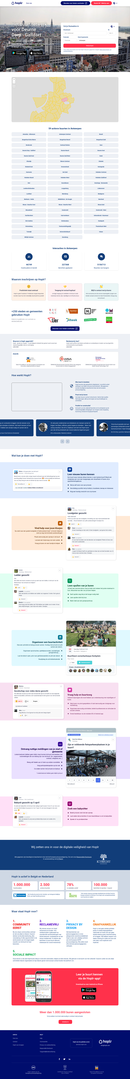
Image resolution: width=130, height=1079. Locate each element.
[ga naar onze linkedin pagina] (70, 1059)
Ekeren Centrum (65, 161)
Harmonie (29, 172)
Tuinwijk (29, 231)
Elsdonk (101, 161)
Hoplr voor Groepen (18, 1045)
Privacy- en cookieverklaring (47, 1045)
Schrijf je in (65, 1022)
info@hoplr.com (105, 1045)
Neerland (101, 199)
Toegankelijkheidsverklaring (47, 1051)
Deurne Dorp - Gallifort (28, 150)
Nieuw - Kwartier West (65, 204)
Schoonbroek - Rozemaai (101, 215)
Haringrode (101, 166)
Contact (15, 1041)
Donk (101, 156)
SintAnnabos (65, 221)
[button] (14, 79)
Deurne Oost (101, 150)
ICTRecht (60, 859)
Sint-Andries (29, 221)
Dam (101, 145)
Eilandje (29, 161)
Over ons (29, 3)
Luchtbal (29, 194)
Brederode (29, 145)
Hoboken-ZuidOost (101, 177)
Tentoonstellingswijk (65, 226)
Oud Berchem (29, 215)
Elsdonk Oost (29, 166)
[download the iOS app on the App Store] (36, 53)
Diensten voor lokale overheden (75, 3)
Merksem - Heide (29, 199)
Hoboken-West (65, 177)
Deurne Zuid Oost (29, 156)
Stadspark (101, 221)
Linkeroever (101, 188)
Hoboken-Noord (28, 177)
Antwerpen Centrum (65, 134)
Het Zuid (65, 172)
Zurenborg (65, 237)
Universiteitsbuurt (65, 231)
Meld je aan (101, 3)
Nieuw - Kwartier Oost (29, 204)
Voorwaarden (43, 1041)
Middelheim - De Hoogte (65, 199)
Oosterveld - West (101, 210)
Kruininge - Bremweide (101, 183)
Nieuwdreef (29, 210)
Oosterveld (65, 210)
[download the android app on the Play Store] (19, 53)
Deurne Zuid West (65, 156)
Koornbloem (65, 183)
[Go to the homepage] (17, 3)
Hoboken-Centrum (101, 172)
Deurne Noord (65, 150)
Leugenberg (64, 188)
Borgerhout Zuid (101, 139)
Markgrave (101, 194)
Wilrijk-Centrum (28, 237)
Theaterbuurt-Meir (101, 226)
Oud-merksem (65, 215)
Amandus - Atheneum (29, 134)
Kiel (29, 183)
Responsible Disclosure (84, 857)
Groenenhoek (65, 166)
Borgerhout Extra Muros (29, 139)
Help (41, 1038)
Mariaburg (65, 194)
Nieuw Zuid (101, 204)
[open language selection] (115, 3)
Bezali (101, 134)
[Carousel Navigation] (65, 441)
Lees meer (16, 346)
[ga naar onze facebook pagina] (59, 1059)
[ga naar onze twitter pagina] (64, 1059)
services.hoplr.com (17, 321)
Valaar (101, 231)
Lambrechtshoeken (28, 188)
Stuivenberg (28, 226)
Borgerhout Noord (65, 139)
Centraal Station (65, 145)
